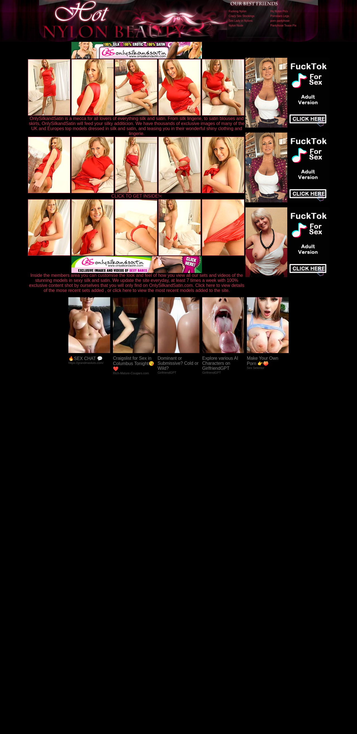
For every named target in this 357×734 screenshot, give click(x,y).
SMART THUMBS (188, 617)
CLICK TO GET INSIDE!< (136, 196)
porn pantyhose (280, 20)
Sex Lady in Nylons (241, 20)
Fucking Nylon (237, 11)
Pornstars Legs (279, 16)
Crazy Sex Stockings (241, 16)
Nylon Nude (236, 25)
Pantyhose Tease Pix (283, 25)
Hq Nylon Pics (279, 11)
